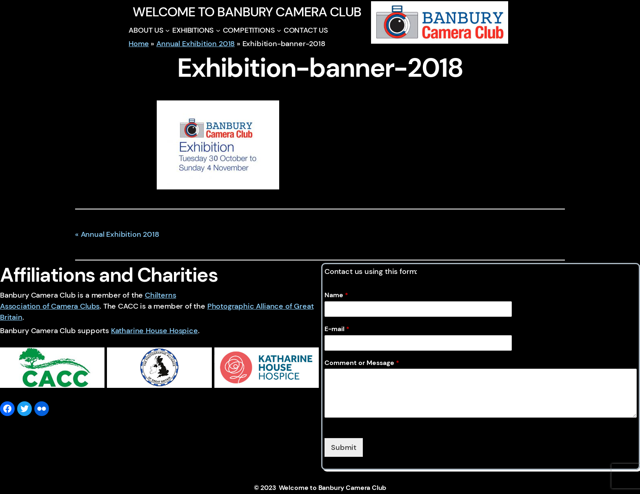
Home (139, 44)
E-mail (336, 329)
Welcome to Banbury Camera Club (247, 11)
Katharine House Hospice (154, 331)
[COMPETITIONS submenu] (279, 30)
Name (336, 295)
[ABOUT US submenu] (167, 30)
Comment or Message (361, 363)
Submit (343, 447)
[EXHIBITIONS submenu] (218, 30)
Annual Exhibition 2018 (195, 44)
